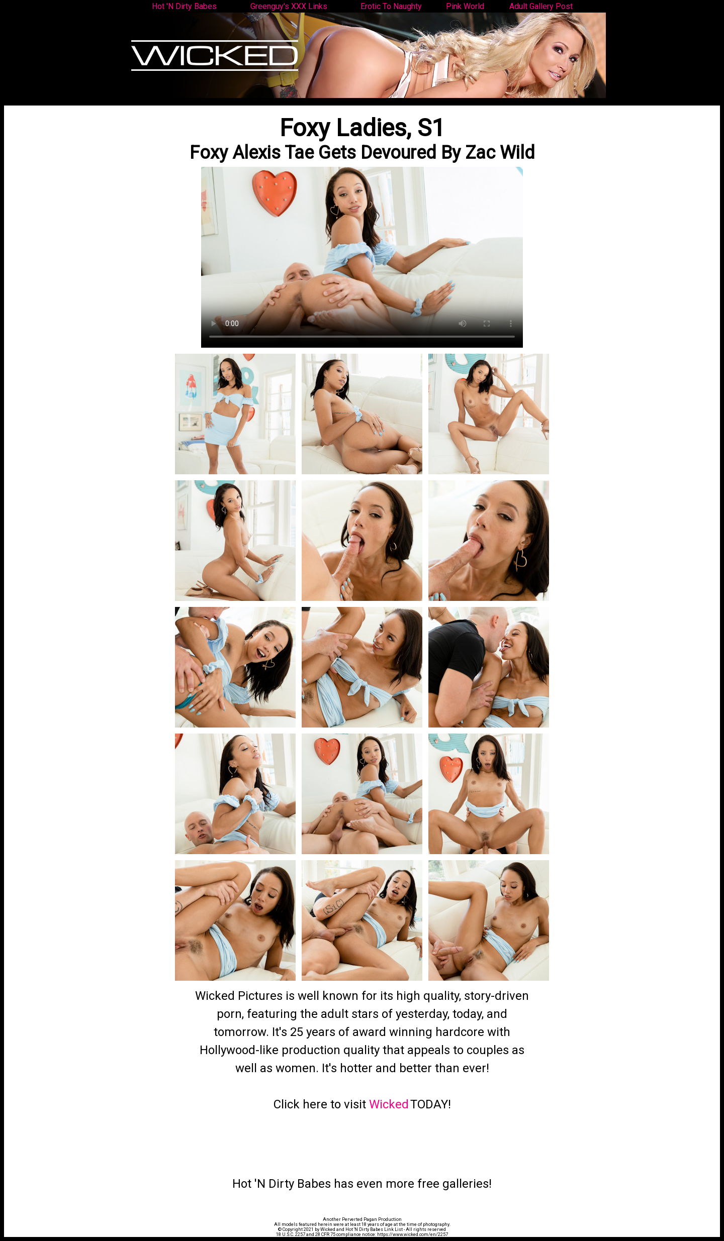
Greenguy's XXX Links (288, 6)
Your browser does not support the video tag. (362, 257)
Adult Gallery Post (541, 6)
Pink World (465, 6)
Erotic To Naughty (391, 6)
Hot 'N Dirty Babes (184, 6)
